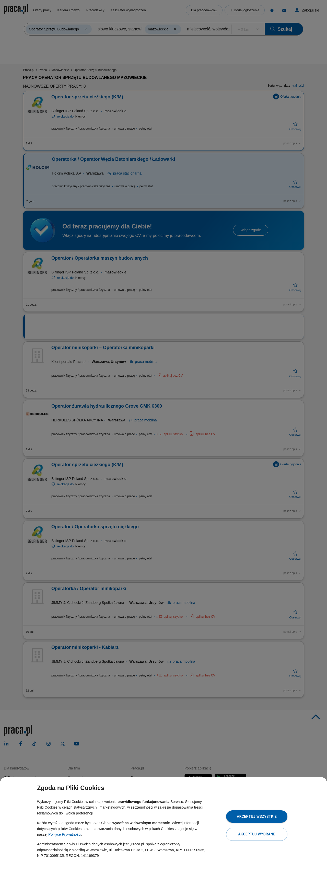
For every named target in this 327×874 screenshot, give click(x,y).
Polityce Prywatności (64, 834)
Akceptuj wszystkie (257, 816)
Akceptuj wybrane (256, 834)
